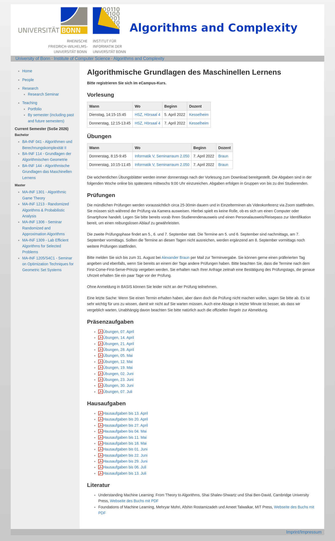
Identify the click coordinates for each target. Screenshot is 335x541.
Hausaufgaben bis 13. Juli (124, 473)
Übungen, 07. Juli (117, 391)
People (28, 80)
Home (27, 71)
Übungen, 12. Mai (118, 362)
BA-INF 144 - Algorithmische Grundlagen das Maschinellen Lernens (47, 172)
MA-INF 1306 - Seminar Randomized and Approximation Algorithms (43, 228)
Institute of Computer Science (82, 58)
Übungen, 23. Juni (118, 379)
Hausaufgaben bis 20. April (125, 419)
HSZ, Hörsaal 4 (147, 114)
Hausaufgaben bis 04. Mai (125, 431)
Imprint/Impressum (304, 532)
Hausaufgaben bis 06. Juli (124, 467)
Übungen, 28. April (118, 349)
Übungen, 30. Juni (118, 385)
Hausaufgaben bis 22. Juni (125, 455)
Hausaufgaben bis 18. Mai (125, 443)
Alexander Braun (176, 257)
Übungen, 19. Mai (118, 367)
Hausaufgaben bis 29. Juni (125, 461)
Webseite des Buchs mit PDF (134, 501)
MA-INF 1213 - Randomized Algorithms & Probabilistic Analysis (45, 210)
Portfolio (35, 109)
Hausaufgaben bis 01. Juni (125, 449)
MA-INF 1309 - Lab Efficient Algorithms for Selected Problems (45, 246)
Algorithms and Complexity (138, 58)
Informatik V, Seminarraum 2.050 (162, 156)
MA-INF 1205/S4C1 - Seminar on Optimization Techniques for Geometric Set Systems (48, 264)
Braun (223, 156)
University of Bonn (33, 58)
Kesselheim (198, 114)
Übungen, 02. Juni (118, 374)
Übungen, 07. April (118, 332)
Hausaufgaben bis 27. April (125, 425)
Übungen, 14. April (118, 337)
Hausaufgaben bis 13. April (125, 413)
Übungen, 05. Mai (118, 355)
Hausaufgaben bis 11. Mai (125, 437)
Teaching (29, 103)
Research (30, 88)
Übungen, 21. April (118, 344)
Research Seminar (43, 94)
